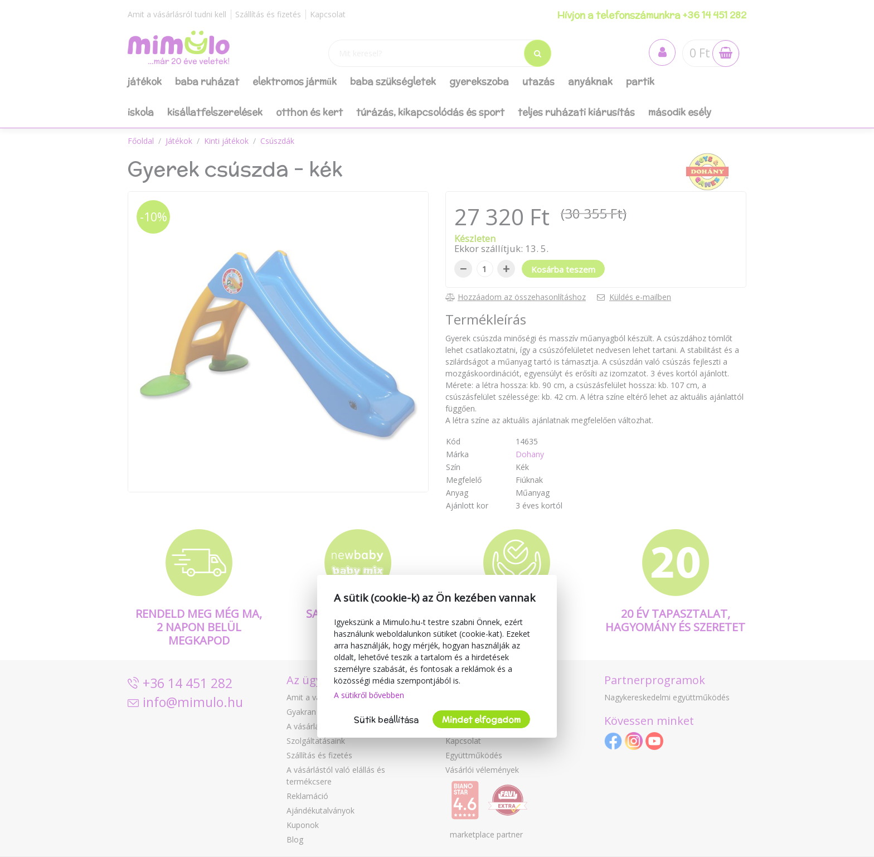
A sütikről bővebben (369, 695)
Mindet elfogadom (481, 719)
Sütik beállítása (386, 719)
